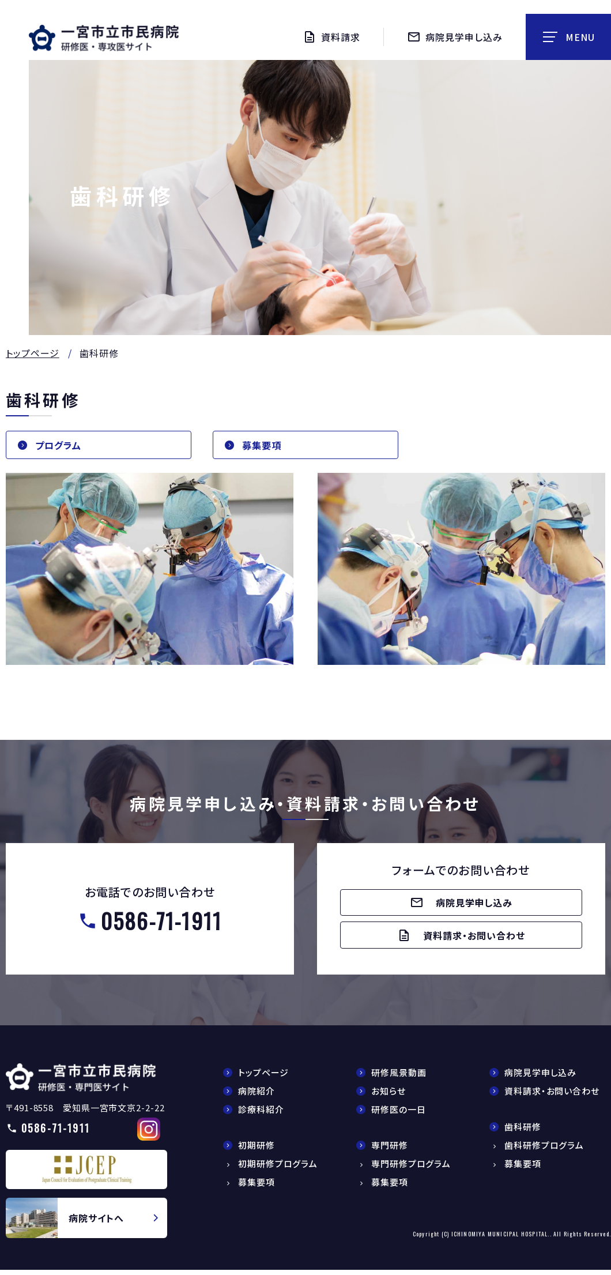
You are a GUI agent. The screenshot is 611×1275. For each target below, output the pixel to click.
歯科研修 (522, 1132)
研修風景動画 (398, 1077)
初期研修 (256, 1150)
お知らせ (388, 1096)
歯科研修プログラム (544, 1150)
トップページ (32, 353)
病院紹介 (256, 1096)
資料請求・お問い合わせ (551, 1096)
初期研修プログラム (278, 1169)
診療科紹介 (261, 1114)
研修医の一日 (398, 1114)
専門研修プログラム (411, 1169)
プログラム (61, 445)
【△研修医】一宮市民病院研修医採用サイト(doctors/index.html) (81, 1082)
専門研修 (389, 1150)
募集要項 (264, 445)
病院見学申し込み (540, 1077)
